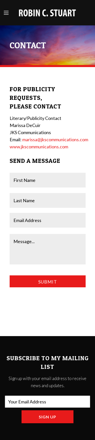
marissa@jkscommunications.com (55, 139)
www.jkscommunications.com (39, 146)
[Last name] (48, 200)
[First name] (48, 180)
